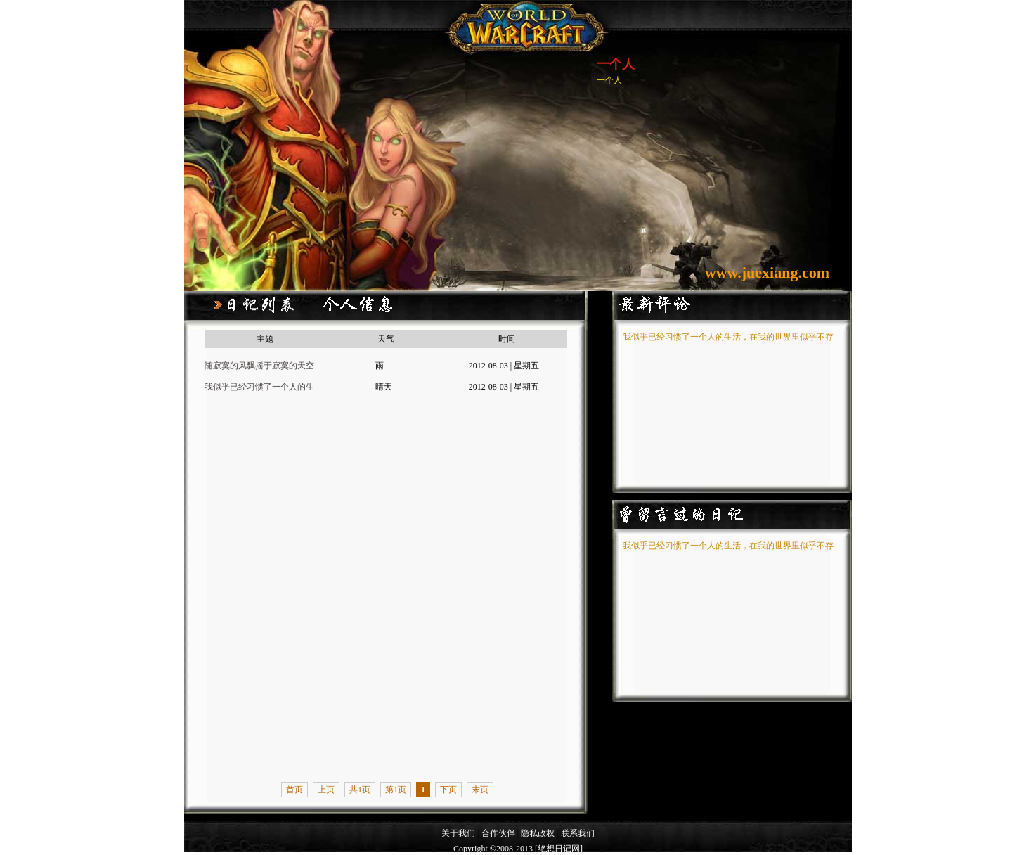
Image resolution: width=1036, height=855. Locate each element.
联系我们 (578, 833)
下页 (448, 790)
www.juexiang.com (767, 272)
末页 (480, 790)
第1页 (395, 790)
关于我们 (458, 833)
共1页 (359, 790)
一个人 (616, 64)
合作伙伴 (498, 833)
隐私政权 (539, 833)
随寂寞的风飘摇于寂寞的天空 (259, 366)
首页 (294, 790)
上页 (326, 790)
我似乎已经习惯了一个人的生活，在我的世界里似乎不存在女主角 (259, 389)
